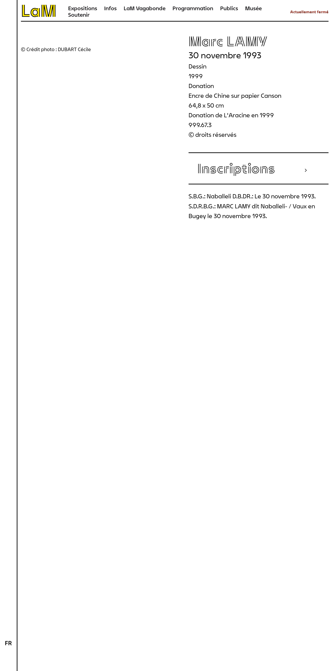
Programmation (193, 8)
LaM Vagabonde (145, 8)
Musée (253, 8)
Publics (229, 8)
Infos (110, 8)
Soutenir (79, 15)
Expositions (82, 8)
